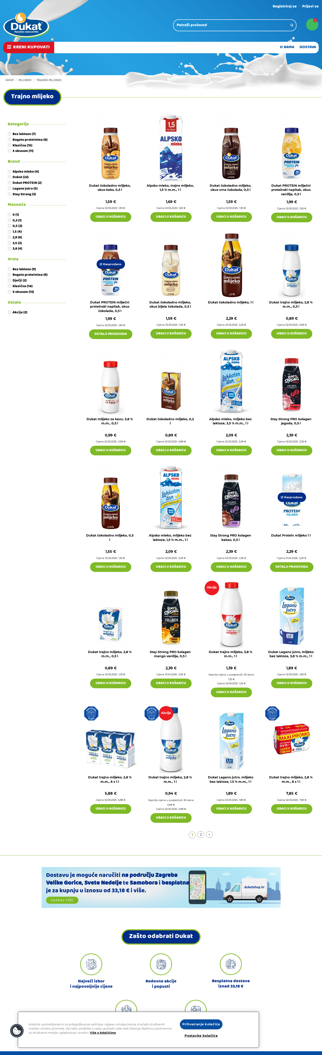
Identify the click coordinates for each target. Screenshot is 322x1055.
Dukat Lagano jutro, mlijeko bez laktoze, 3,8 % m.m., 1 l (291, 654)
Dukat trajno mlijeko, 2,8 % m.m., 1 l (170, 779)
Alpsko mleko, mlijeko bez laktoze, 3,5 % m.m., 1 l (230, 421)
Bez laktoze (24, 134)
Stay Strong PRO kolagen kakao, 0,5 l (230, 537)
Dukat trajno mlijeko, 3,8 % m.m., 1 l (230, 654)
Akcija (20, 313)
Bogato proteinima (30, 140)
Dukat (21, 177)
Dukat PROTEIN (27, 183)
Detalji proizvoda (110, 334)
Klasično (23, 286)
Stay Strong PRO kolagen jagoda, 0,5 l (290, 421)
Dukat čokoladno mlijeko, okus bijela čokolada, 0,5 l (170, 304)
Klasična (22, 146)
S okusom (23, 151)
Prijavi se (310, 6)
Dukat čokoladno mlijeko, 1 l (230, 302)
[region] (138, 1029)
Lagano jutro (25, 189)
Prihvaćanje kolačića (201, 1024)
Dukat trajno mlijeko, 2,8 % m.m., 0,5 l (291, 304)
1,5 (17, 232)
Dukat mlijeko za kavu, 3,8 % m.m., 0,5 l (110, 421)
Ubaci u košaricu (111, 217)
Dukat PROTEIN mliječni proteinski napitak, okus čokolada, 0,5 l (109, 306)
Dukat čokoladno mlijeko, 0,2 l (170, 421)
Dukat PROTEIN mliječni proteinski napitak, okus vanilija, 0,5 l (291, 190)
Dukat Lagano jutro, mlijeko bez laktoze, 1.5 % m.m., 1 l (230, 779)
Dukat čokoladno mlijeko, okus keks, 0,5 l (110, 188)
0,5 (17, 226)
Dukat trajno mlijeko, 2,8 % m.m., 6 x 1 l (109, 779)
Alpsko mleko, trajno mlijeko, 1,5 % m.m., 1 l (170, 188)
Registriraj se (285, 6)
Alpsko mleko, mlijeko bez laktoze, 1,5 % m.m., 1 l (170, 537)
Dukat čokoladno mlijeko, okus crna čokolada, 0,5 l (230, 188)
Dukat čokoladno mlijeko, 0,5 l (109, 537)
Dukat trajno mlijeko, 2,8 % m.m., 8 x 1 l (291, 779)
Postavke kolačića (201, 1036)
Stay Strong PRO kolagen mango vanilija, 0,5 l (170, 654)
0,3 (17, 221)
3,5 (17, 243)
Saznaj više (62, 900)
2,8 (17, 238)
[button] (17, 1031)
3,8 (17, 249)
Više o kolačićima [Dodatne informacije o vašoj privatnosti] (103, 1032)
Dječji (20, 281)
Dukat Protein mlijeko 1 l (291, 535)
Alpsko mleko (26, 172)
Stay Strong (24, 195)
